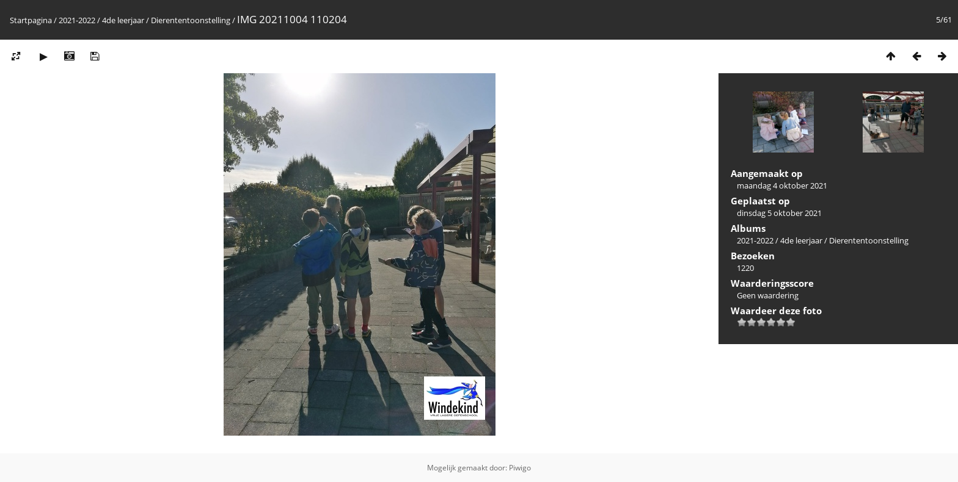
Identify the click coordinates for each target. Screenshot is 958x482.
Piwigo (520, 467)
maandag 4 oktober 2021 (782, 185)
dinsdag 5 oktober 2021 (779, 212)
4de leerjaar (123, 20)
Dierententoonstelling (190, 20)
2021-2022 (77, 20)
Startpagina (31, 20)
